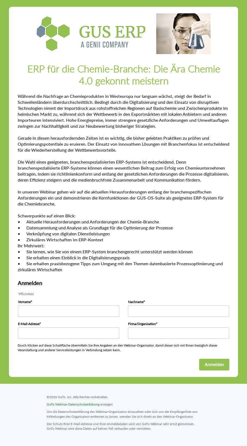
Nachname (135, 302)
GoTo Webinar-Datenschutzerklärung (73, 404)
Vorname (24, 302)
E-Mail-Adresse (28, 324)
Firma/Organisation (142, 324)
